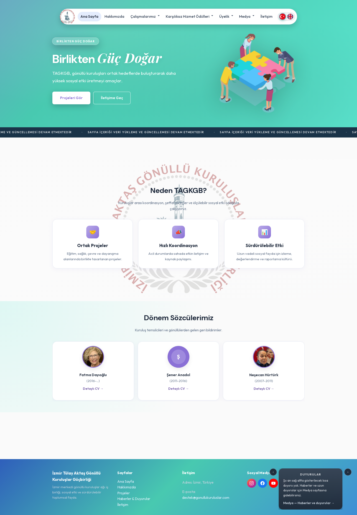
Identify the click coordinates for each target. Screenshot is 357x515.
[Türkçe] (282, 16)
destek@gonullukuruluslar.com (205, 497)
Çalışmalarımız (143, 16)
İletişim (266, 16)
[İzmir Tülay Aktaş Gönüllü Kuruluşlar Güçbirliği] (67, 16)
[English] (290, 16)
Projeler (123, 493)
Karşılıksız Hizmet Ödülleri (188, 16)
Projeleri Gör (71, 98)
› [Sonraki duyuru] (347, 472)
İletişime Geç (112, 98)
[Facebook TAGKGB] (262, 483)
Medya (245, 16)
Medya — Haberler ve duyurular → (308, 503)
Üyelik (224, 16)
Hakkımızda (114, 16)
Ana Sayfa (89, 16)
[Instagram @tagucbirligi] (251, 483)
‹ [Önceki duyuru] (273, 472)
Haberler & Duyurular (133, 498)
